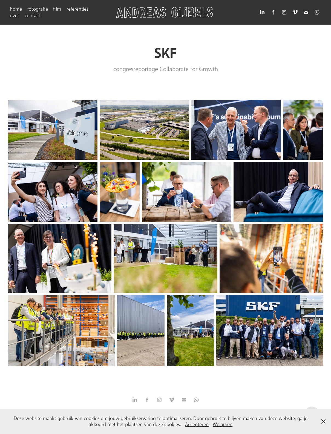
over (14, 16)
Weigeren (222, 424)
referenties (77, 9)
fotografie (37, 9)
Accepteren (197, 424)
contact (32, 16)
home (16, 9)
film (57, 9)
